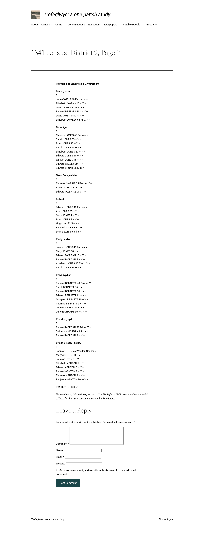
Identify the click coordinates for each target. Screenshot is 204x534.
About (34, 24)
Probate (150, 24)
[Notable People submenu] (141, 24)
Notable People (131, 24)
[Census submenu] (51, 24)
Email (60, 460)
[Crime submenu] (63, 24)
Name (60, 453)
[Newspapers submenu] (118, 24)
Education (94, 24)
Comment (62, 447)
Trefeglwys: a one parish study (77, 15)
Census (45, 24)
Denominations (76, 24)
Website (60, 466)
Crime (58, 24)
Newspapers (110, 24)
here (112, 398)
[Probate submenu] (156, 24)
